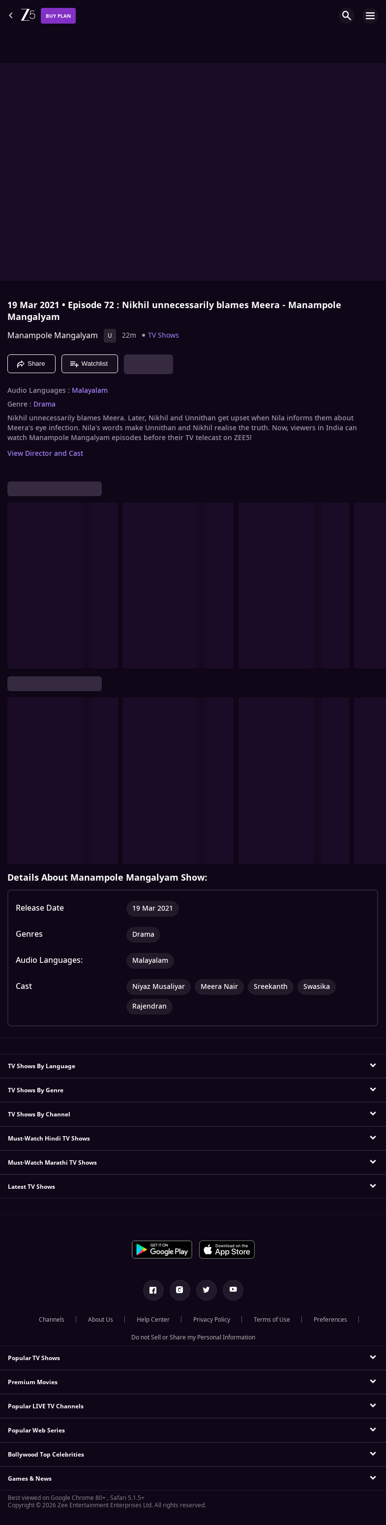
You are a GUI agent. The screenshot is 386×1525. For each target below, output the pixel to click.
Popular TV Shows (34, 1358)
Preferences (330, 1319)
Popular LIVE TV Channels (46, 1406)
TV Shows (163, 335)
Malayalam (90, 391)
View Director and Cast (45, 453)
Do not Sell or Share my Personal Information (193, 1337)
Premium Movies (33, 1382)
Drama (44, 405)
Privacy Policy (211, 1319)
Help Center (153, 1319)
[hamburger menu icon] (370, 16)
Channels (51, 1319)
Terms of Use (272, 1319)
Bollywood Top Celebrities (46, 1455)
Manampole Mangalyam (52, 336)
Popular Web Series (36, 1430)
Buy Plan (58, 16)
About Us (100, 1319)
